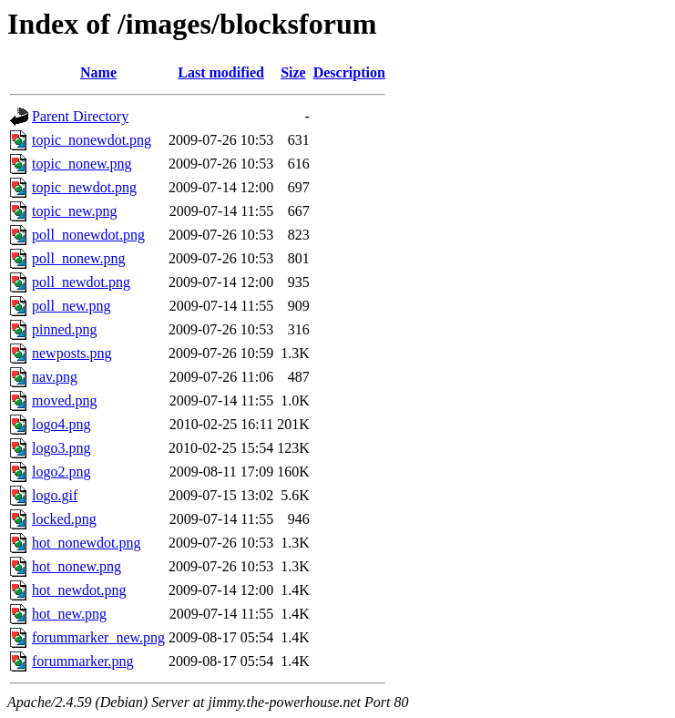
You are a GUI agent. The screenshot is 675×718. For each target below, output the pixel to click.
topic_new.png (75, 211)
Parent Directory (80, 116)
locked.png (64, 519)
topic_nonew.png (82, 163)
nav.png (54, 377)
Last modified (221, 72)
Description (349, 72)
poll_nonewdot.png (88, 234)
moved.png (64, 400)
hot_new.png (69, 613)
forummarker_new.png (98, 637)
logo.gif (54, 495)
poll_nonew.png (79, 258)
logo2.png (61, 471)
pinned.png (64, 329)
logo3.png (61, 448)
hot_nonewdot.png (86, 542)
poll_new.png (71, 305)
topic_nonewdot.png (91, 140)
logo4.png (61, 424)
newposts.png (72, 353)
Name (98, 72)
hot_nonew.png (76, 566)
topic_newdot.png (84, 187)
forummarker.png (83, 661)
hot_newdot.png (79, 590)
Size (293, 72)
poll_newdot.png (81, 282)
